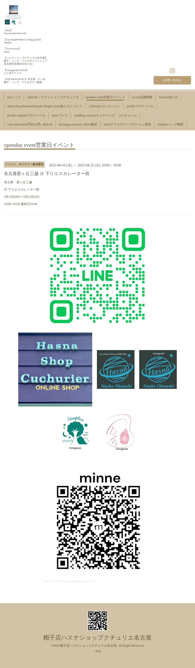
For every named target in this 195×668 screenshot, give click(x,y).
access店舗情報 (142, 97)
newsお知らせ (168, 97)
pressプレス (60, 115)
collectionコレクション (104, 106)
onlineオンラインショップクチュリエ (53, 97)
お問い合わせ (172, 80)
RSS (98, 651)
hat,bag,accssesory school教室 (78, 124)
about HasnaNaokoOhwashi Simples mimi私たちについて (44, 106)
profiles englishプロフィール (26, 115)
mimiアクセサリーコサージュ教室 (127, 124)
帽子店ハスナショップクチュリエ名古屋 (97, 637)
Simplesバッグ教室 (170, 124)
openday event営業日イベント (105, 97)
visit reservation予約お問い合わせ (29, 124)
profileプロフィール (140, 106)
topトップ (14, 97)
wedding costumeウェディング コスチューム (105, 115)
